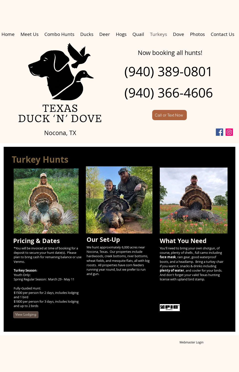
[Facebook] (219, 132)
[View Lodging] (26, 314)
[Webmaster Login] (191, 342)
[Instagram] (229, 132)
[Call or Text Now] (169, 115)
